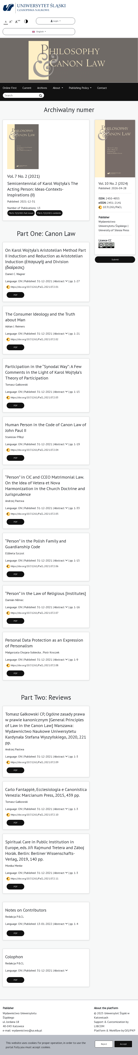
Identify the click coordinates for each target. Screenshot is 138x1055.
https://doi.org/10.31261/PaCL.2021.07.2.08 (32, 665)
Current (26, 88)
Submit (115, 259)
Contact (102, 88)
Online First (10, 88)
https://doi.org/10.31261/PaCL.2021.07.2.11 (32, 878)
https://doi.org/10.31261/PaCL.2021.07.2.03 (32, 397)
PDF (15, 295)
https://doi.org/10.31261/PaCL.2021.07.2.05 (32, 513)
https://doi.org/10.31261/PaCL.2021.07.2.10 (32, 814)
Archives (42, 88)
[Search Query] (23, 95)
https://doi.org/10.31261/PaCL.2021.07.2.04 (32, 449)
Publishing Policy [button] (79, 88)
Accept (123, 1044)
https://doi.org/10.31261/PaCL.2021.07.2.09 (32, 762)
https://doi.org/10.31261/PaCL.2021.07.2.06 (32, 566)
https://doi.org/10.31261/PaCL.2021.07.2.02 (32, 339)
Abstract (61, 281)
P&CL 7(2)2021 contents (49, 213)
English (38, 31)
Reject (104, 1044)
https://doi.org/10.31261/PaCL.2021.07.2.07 (32, 612)
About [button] (57, 88)
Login (55, 21)
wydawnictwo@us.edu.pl (27, 1030)
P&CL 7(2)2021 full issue (21, 213)
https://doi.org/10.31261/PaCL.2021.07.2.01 (32, 286)
